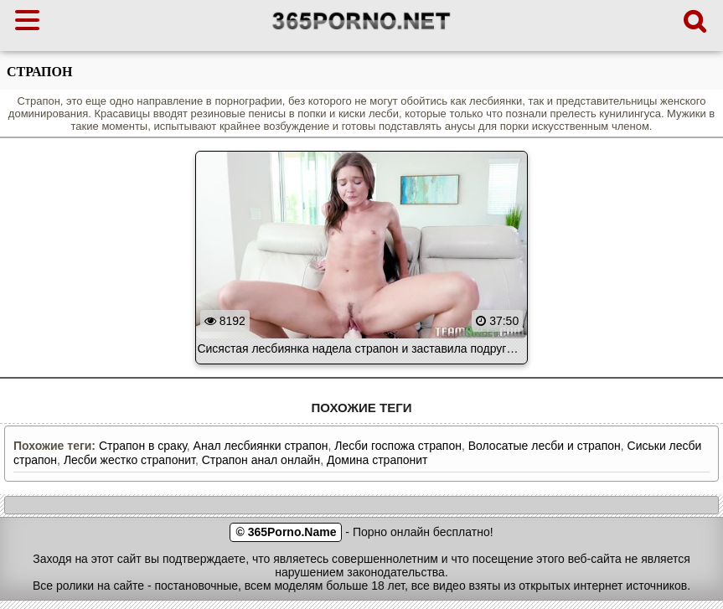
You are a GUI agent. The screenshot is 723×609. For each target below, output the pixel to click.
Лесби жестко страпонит (129, 460)
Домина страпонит (377, 460)
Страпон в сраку (143, 445)
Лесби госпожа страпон (398, 445)
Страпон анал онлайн (261, 460)
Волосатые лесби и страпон (544, 445)
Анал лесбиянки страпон (261, 445)
